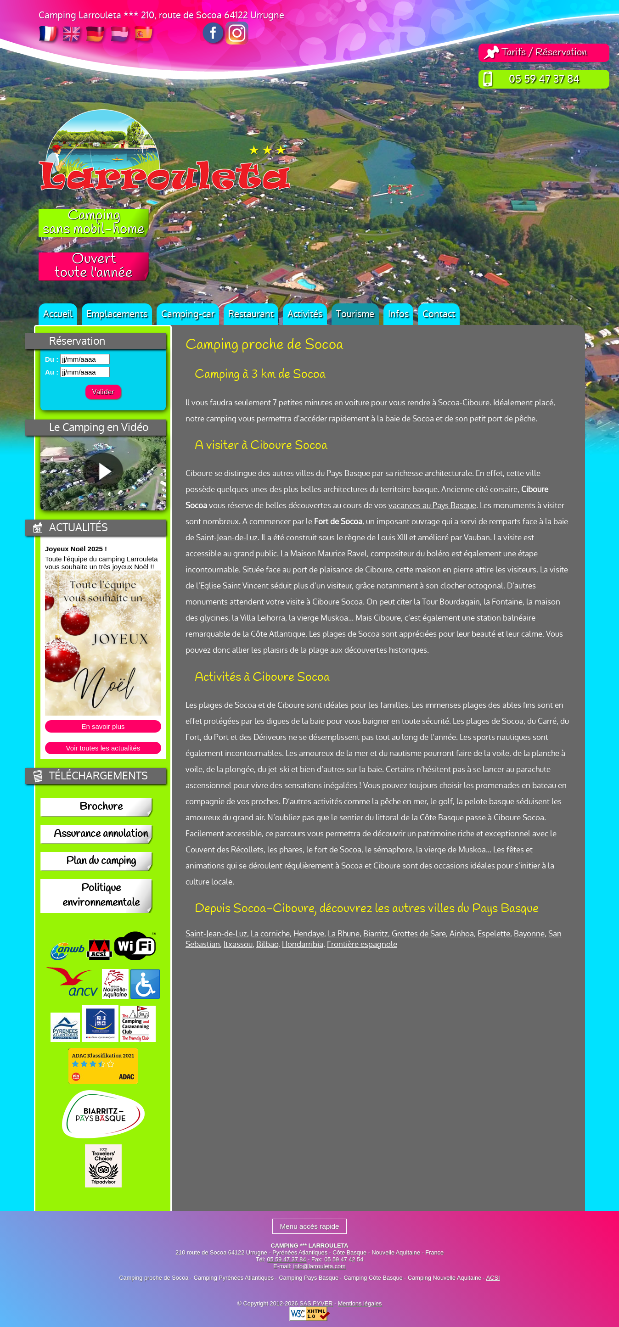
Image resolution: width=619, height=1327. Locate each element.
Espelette (494, 934)
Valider (103, 392)
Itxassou (238, 944)
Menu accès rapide (309, 1226)
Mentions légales (360, 1303)
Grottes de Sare (419, 934)
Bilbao (267, 944)
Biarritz (375, 934)
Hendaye (308, 934)
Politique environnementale (101, 896)
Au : (51, 372)
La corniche (270, 934)
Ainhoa (462, 934)
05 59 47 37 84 (544, 79)
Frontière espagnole (362, 944)
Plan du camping (101, 861)
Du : (51, 359)
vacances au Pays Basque (432, 505)
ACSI (493, 1277)
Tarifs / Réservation (544, 53)
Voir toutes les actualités (103, 748)
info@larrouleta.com (319, 1266)
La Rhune (344, 934)
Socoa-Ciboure (464, 403)
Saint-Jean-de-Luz (227, 537)
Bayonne (529, 934)
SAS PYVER (315, 1303)
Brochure (101, 807)
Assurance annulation (101, 834)
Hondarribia (302, 944)
